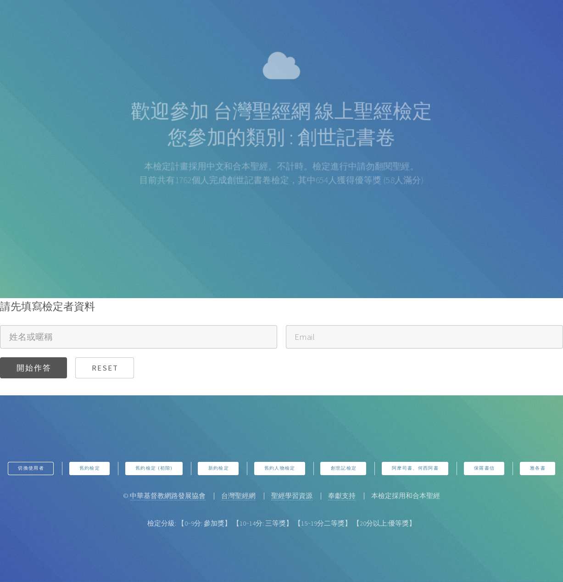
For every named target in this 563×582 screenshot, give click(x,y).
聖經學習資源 (291, 495)
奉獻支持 (342, 495)
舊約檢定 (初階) (154, 468)
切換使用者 (31, 468)
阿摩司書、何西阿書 (415, 468)
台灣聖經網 (238, 495)
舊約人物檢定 (279, 468)
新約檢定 (218, 468)
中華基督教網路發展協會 (168, 495)
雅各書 (538, 468)
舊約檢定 (89, 468)
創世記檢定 (344, 468)
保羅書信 (484, 468)
